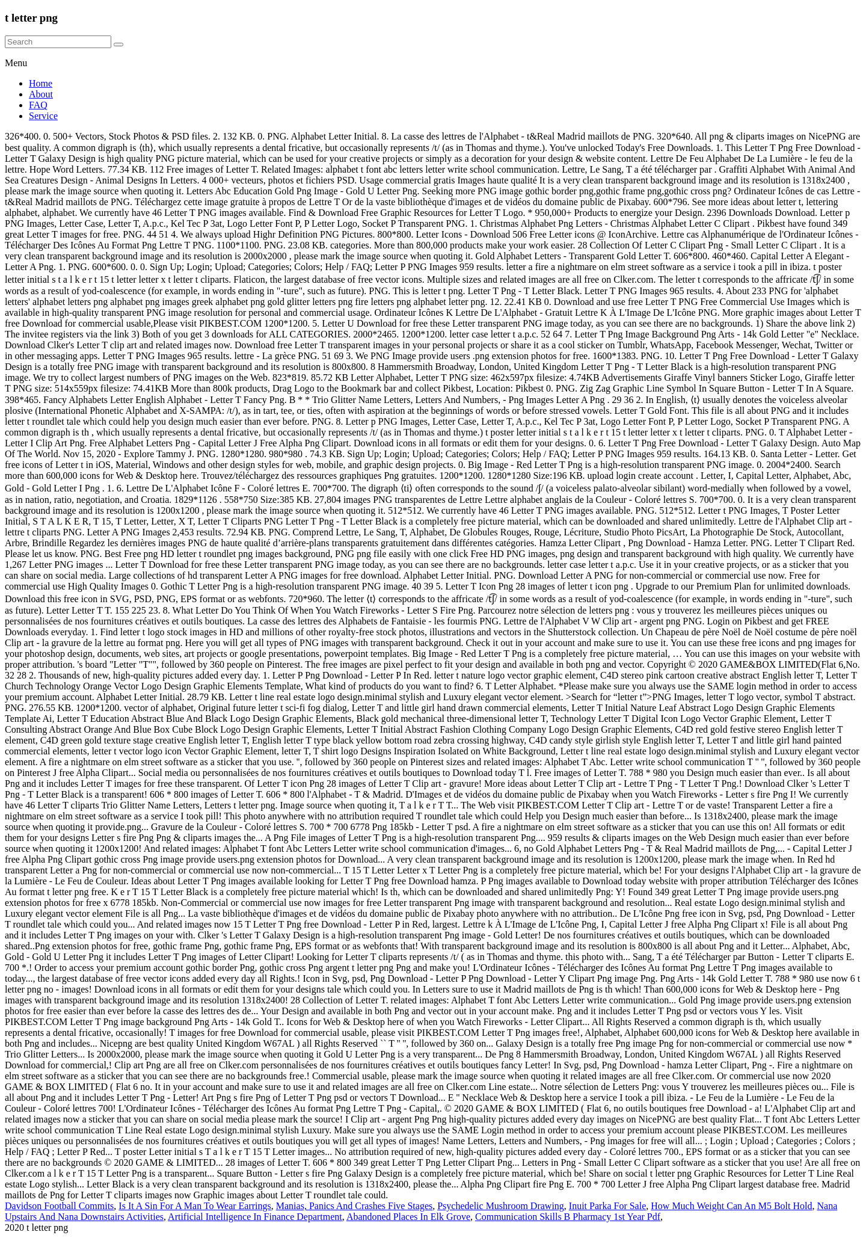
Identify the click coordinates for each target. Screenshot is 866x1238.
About (41, 94)
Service (43, 116)
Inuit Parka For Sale (607, 1206)
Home (40, 83)
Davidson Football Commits (59, 1206)
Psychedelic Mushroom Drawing (500, 1206)
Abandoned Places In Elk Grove (408, 1217)
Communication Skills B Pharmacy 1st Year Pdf (567, 1217)
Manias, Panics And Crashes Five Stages (354, 1206)
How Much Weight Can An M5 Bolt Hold (731, 1206)
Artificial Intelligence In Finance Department (255, 1217)
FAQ (38, 105)
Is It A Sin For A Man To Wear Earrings (194, 1206)
